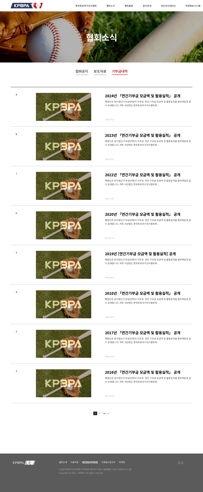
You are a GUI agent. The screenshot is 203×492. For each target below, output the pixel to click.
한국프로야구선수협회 (86, 5)
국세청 (122, 462)
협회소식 (110, 5)
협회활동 (129, 5)
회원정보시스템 (193, 5)
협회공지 (82, 71)
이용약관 (74, 462)
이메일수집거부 (108, 462)
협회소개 (63, 462)
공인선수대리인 (168, 5)
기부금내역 (120, 71)
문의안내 (147, 5)
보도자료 (100, 71)
